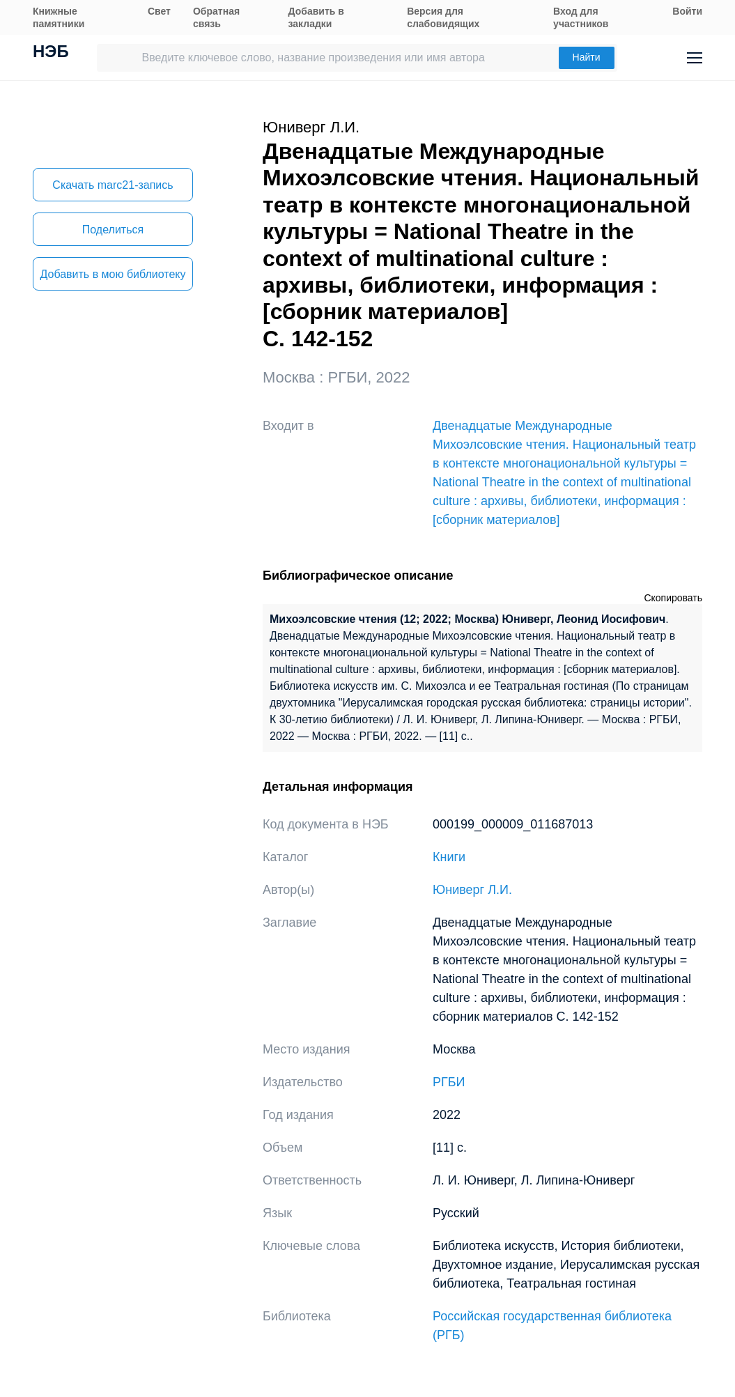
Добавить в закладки (316, 17)
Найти (587, 57)
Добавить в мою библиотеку (112, 274)
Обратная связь (216, 17)
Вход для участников (580, 17)
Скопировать (673, 597)
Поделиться (113, 230)
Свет (159, 11)
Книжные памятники (58, 17)
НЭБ (51, 53)
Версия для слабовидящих (443, 17)
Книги (449, 857)
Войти (687, 11)
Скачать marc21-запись (112, 185)
